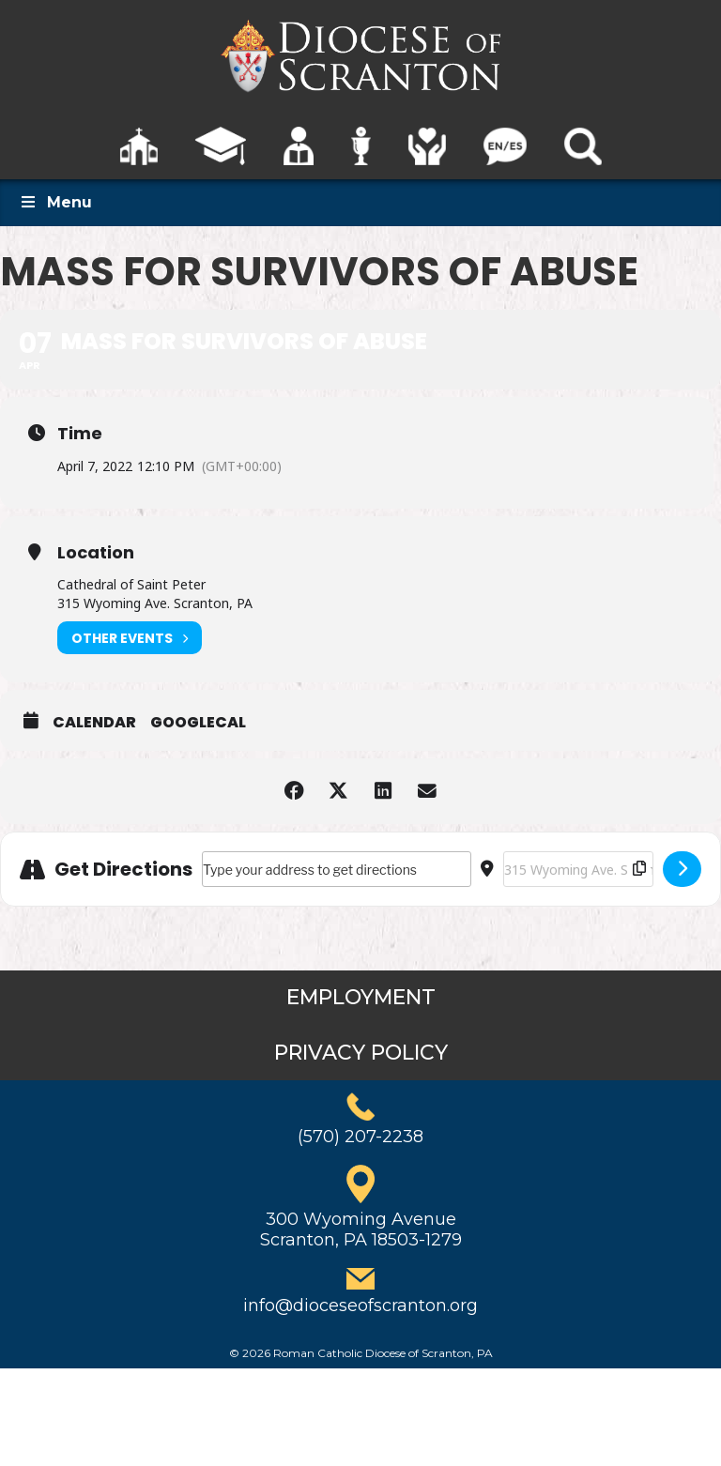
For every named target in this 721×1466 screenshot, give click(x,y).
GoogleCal (198, 722)
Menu (55, 202)
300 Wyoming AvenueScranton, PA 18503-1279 (361, 1229)
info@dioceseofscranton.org (360, 1305)
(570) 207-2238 (360, 1136)
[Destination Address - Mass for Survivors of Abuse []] (578, 869)
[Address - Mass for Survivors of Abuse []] (336, 869)
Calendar (94, 722)
